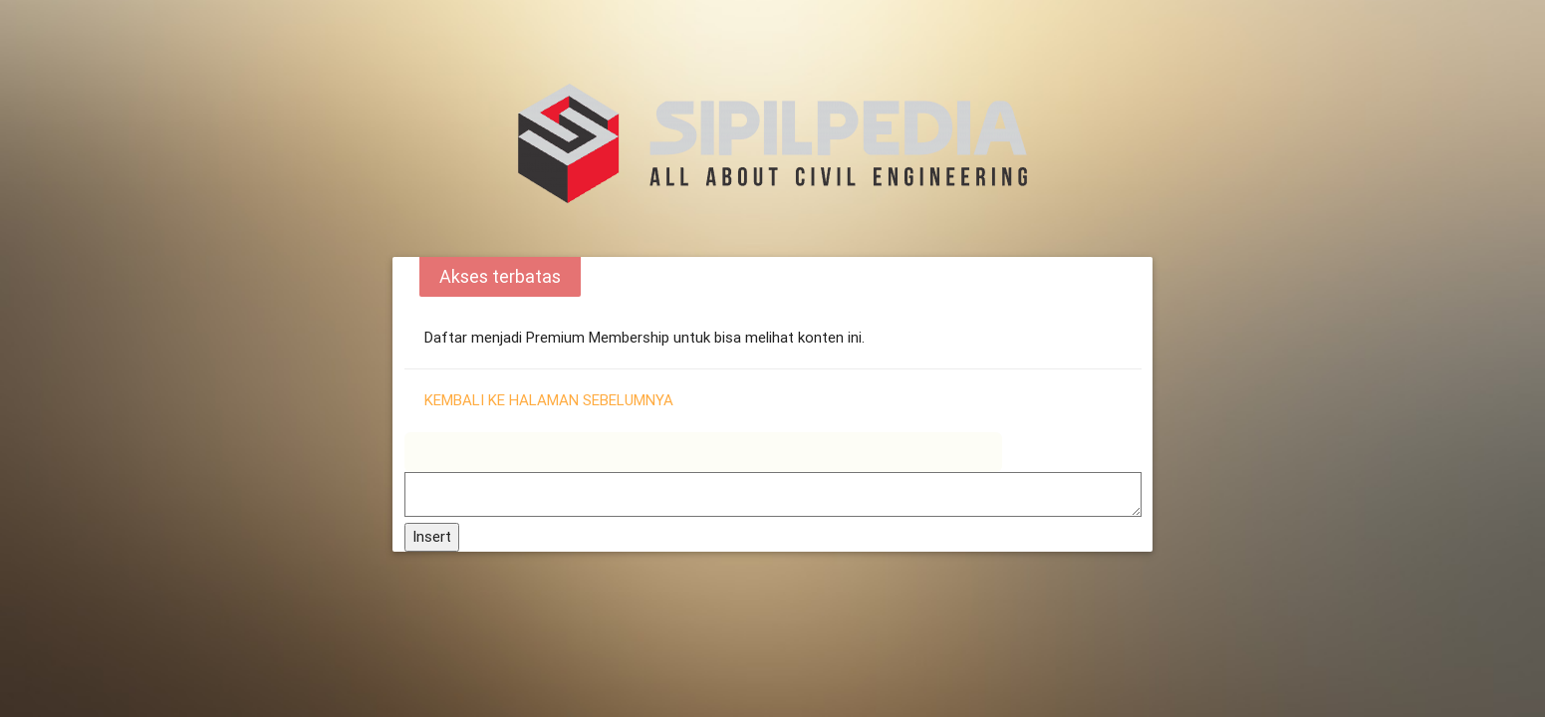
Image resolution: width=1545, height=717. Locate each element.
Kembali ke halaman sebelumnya (548, 399)
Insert (431, 536)
